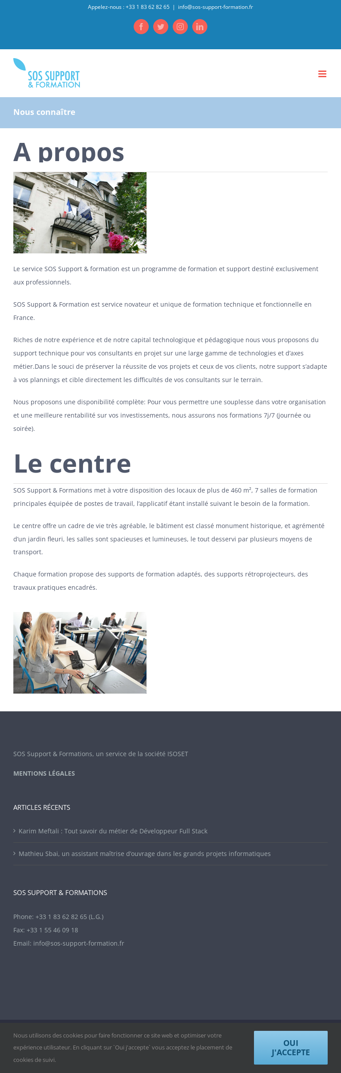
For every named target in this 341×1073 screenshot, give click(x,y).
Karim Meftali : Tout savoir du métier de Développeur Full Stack (113, 831)
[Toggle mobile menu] (323, 74)
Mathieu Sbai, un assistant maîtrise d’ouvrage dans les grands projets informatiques (145, 853)
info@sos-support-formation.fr (215, 7)
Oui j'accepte (291, 1047)
